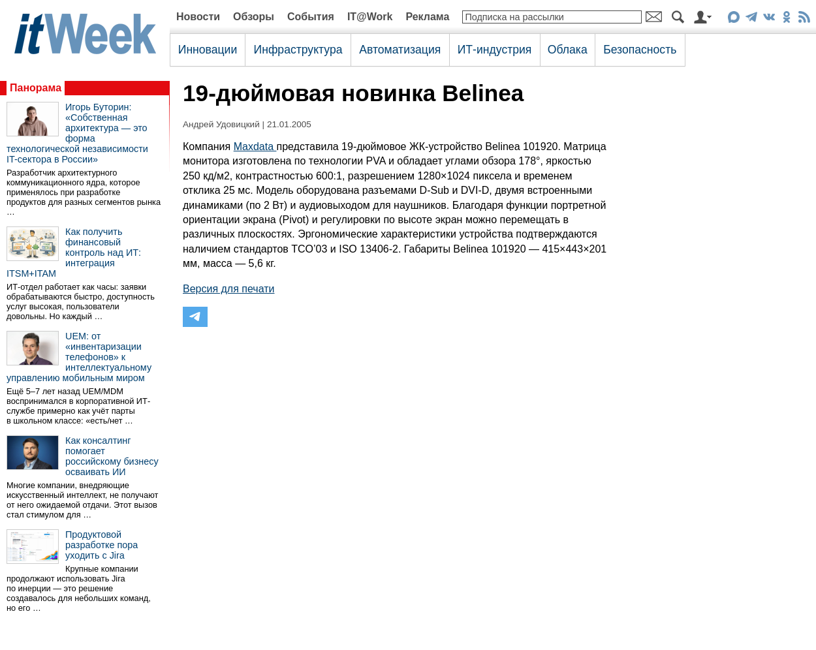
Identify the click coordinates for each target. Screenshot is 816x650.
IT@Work (370, 16)
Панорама (35, 87)
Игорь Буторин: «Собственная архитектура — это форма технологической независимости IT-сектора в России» (77, 133)
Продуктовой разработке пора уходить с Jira (101, 545)
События (310, 16)
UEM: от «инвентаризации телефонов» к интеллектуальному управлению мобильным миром (79, 357)
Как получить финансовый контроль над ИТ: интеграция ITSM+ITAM (74, 252)
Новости (198, 16)
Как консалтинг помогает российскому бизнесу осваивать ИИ (112, 456)
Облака (568, 49)
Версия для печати (228, 288)
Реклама (427, 16)
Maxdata (255, 146)
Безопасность (639, 49)
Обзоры (253, 16)
